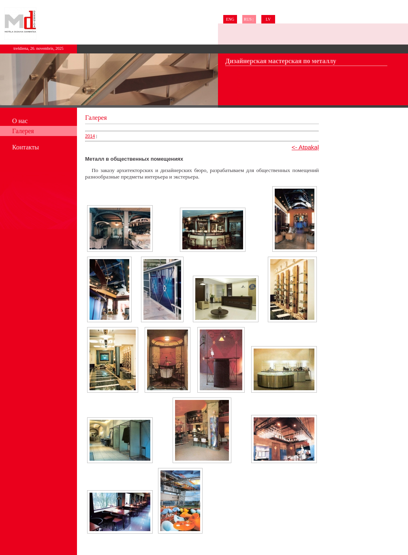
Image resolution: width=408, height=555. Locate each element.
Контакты (25, 147)
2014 (90, 136)
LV (268, 19)
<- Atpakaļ (305, 147)
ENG (230, 19)
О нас (20, 120)
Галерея (23, 131)
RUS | (249, 19)
